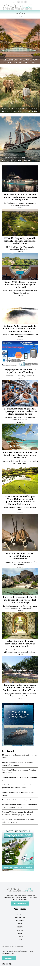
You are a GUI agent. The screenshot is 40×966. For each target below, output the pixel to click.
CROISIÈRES (20, 920)
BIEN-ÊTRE (20, 927)
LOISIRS (20, 924)
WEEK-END (20, 930)
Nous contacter (20, 903)
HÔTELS (20, 914)
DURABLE (20, 936)
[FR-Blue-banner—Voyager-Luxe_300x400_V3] (18, 724)
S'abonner (9, 958)
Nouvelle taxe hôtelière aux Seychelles (17, 800)
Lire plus (20, 208)
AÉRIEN (20, 933)
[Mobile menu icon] (36, 7)
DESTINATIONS (20, 917)
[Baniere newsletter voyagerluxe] (18, 849)
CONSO (20, 940)
